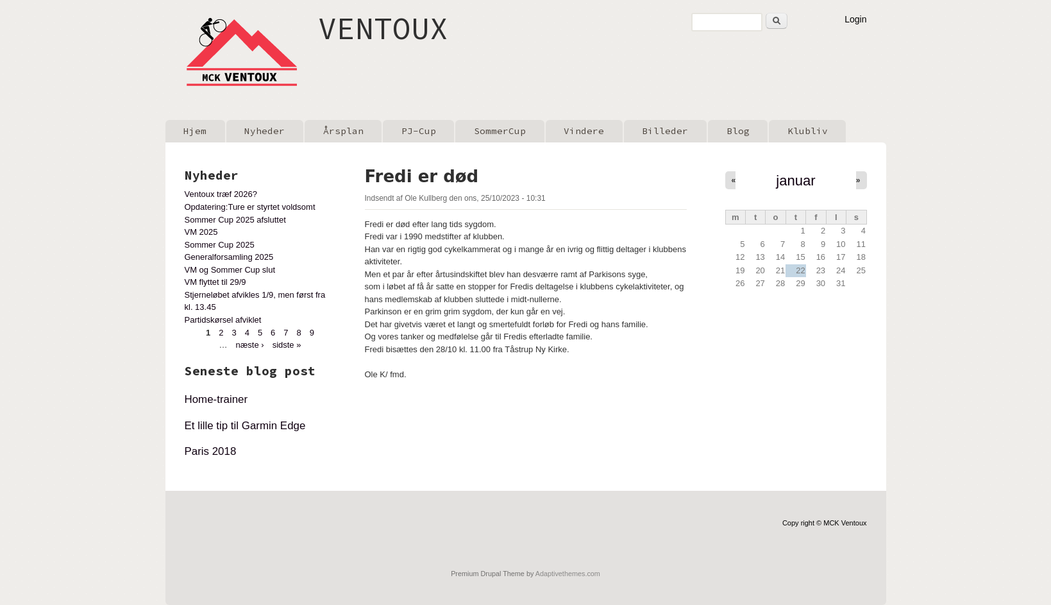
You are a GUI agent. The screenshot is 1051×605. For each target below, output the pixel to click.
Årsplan (343, 131)
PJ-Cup (418, 131)
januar (795, 181)
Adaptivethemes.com (567, 573)
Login (855, 19)
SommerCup (500, 131)
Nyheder (264, 131)
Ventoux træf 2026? (221, 194)
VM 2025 (201, 232)
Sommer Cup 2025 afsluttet (235, 220)
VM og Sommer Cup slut (230, 270)
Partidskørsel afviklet (223, 320)
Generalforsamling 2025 (229, 257)
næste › (250, 345)
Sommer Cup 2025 (220, 245)
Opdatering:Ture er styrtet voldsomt (250, 207)
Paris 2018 (211, 451)
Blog (738, 131)
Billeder (665, 131)
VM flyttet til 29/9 (215, 282)
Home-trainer (216, 399)
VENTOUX (383, 28)
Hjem (194, 131)
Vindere (584, 131)
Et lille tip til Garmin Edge (245, 426)
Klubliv (807, 131)
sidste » (287, 345)
